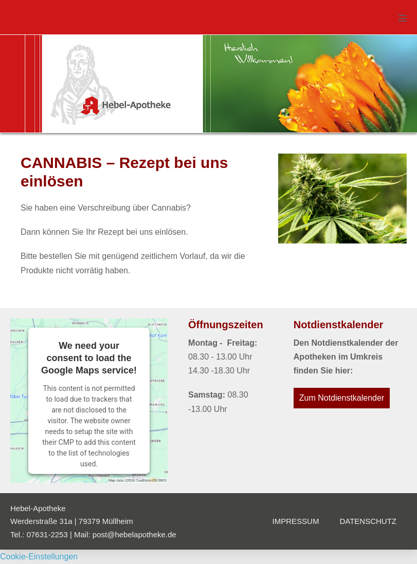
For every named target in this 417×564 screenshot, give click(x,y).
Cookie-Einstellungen (39, 556)
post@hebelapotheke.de (134, 534)
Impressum (296, 521)
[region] (208, 84)
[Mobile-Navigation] (402, 18)
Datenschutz (367, 521)
